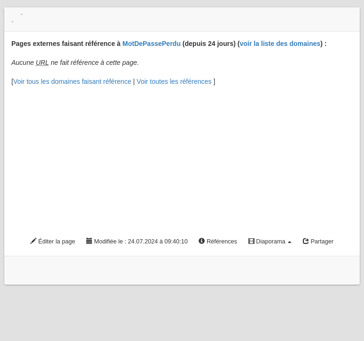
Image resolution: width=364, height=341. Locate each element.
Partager (318, 241)
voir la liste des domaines (280, 43)
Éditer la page (52, 241)
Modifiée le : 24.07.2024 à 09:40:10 (137, 241)
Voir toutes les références (174, 81)
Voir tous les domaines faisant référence (73, 81)
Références (218, 241)
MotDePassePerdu (151, 43)
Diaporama (270, 241)
